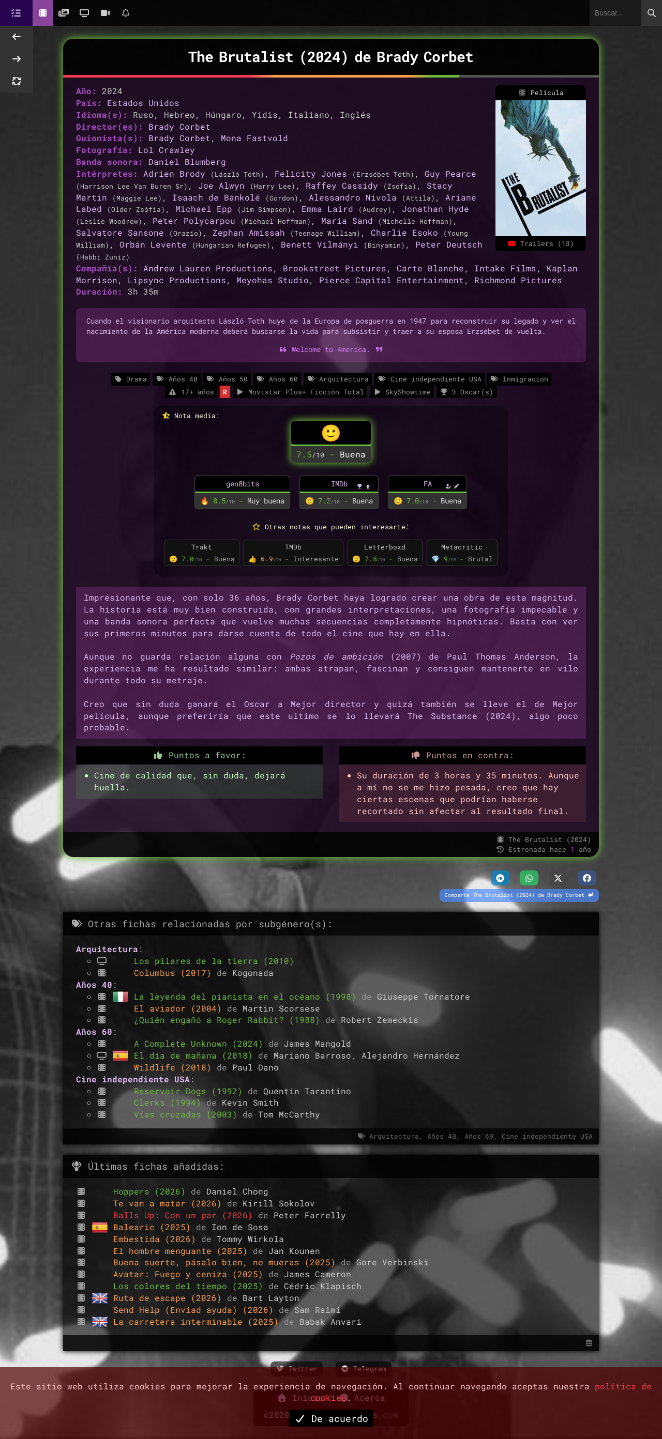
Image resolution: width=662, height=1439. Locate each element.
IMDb (339, 483)
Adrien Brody (174, 173)
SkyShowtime (402, 391)
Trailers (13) (541, 243)
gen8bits (242, 483)
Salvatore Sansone (120, 232)
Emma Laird (327, 208)
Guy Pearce (450, 173)
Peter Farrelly (310, 1215)
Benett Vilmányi (319, 244)
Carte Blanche (430, 268)
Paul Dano (255, 1067)
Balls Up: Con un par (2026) (185, 1215)
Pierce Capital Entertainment (391, 279)
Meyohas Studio (272, 279)
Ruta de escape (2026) (170, 1297)
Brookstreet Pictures (334, 268)
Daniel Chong (237, 1191)
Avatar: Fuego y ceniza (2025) (190, 1273)
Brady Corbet (179, 126)
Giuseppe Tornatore (423, 996)
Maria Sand (347, 220)
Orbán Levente (153, 244)
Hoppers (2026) (152, 1191)
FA (428, 483)
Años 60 (277, 379)
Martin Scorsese (281, 1008)
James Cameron (317, 1273)
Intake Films (505, 268)
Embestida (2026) (157, 1238)
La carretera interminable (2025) (198, 1321)
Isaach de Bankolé (216, 197)
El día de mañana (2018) (196, 1055)
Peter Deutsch (449, 244)
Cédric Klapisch (323, 1285)
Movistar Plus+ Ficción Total (300, 391)
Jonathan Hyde (435, 208)
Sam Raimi (317, 1309)
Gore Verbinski (392, 1262)
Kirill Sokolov (279, 1203)
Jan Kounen (294, 1250)
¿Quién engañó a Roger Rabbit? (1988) (229, 1019)
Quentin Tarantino (307, 1090)
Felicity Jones (311, 173)
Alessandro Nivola (353, 197)
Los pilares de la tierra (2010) (214, 960)
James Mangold (317, 1043)
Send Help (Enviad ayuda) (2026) (196, 1309)
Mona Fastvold (254, 137)
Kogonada (253, 972)
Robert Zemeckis (379, 1019)
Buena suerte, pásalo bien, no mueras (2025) (227, 1262)
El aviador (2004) (180, 1008)
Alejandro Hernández (411, 1055)
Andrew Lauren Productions (208, 268)
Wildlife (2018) (175, 1067)
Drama (130, 379)
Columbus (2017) (175, 972)
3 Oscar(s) (466, 391)
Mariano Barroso (312, 1055)
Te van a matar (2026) (170, 1203)
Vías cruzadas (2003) (188, 1114)
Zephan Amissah (249, 232)
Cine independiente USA (429, 379)
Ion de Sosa (240, 1226)
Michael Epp (203, 208)
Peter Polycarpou (194, 220)
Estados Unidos (143, 102)
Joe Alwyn (221, 185)
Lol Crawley (166, 149)
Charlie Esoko (404, 232)
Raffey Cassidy (342, 185)
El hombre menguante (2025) (183, 1250)
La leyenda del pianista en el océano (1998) (248, 996)
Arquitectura (338, 379)
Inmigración (519, 379)
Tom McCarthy (289, 1114)
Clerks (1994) (170, 1102)
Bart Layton (271, 1297)
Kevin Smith (250, 1102)
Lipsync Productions (177, 279)
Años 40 (176, 379)
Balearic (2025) (154, 1226)
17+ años (191, 391)
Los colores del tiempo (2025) (190, 1285)
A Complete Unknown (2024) (201, 1043)
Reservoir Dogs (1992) (191, 1090)
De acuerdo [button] (331, 1418)
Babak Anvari (330, 1321)
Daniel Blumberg (187, 161)
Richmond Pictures (518, 279)
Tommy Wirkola (250, 1238)
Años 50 (227, 379)
